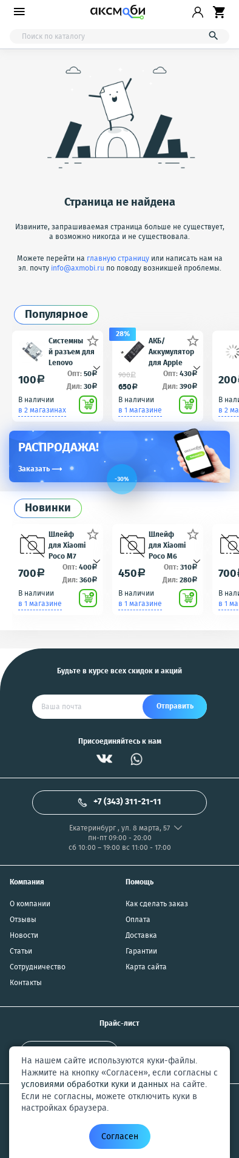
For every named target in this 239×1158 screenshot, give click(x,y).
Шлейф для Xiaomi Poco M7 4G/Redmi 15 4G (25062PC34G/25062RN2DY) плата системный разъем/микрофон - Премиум (72, 545)
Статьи (21, 952)
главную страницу (118, 258)
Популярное (56, 315)
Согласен (119, 1136)
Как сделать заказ (157, 904)
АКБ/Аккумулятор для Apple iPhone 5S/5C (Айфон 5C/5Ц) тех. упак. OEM (171, 351)
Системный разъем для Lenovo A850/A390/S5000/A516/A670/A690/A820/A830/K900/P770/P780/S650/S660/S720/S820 (72, 351)
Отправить (175, 706)
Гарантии (141, 952)
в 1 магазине (140, 410)
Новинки (48, 508)
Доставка (141, 936)
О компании (30, 904)
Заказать (40, 469)
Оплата (138, 920)
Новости (24, 936)
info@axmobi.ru (77, 268)
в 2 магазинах (42, 410)
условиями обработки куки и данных (94, 1084)
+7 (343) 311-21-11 (119, 802)
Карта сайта (146, 967)
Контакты (26, 983)
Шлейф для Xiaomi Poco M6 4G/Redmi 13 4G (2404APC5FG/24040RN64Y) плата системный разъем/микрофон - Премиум (172, 545)
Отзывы (23, 920)
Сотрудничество (38, 967)
